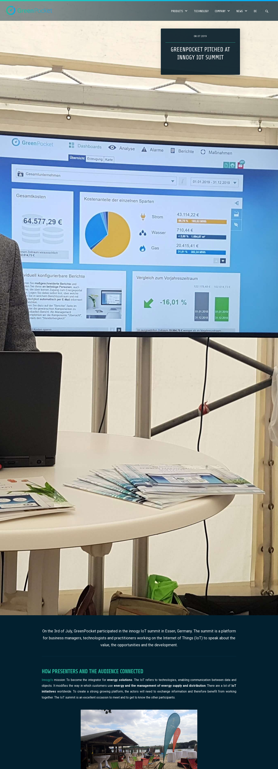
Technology (201, 11)
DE (255, 11)
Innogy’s (47, 680)
